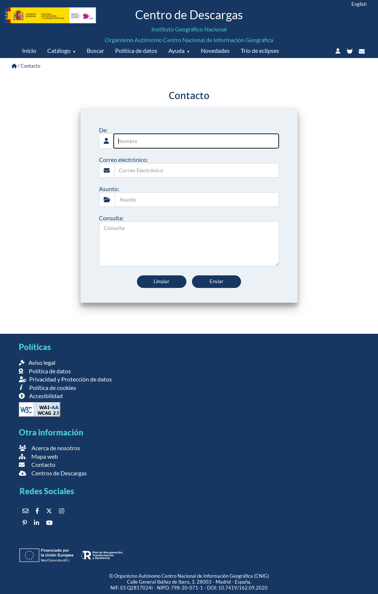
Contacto (37, 464)
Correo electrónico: (123, 159)
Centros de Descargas (53, 472)
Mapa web (38, 456)
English (359, 4)
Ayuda (176, 50)
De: (103, 129)
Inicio (29, 50)
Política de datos (136, 50)
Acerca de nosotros (49, 447)
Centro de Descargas (189, 14)
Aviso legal (37, 362)
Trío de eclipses (260, 50)
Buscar (95, 50)
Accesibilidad (41, 395)
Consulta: (111, 217)
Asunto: (109, 188)
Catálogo (59, 50)
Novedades (215, 50)
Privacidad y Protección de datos (65, 379)
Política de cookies (47, 387)
